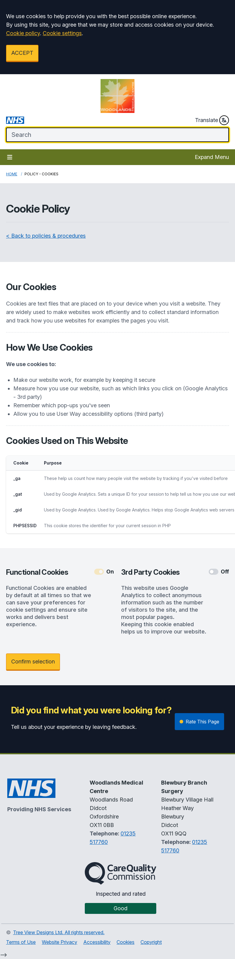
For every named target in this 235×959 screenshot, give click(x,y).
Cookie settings (62, 33)
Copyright (151, 942)
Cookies (125, 942)
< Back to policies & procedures (46, 236)
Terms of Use (21, 942)
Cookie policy (23, 33)
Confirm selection (33, 661)
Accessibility (97, 942)
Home (11, 174)
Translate (212, 120)
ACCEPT (22, 53)
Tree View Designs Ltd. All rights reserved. (58, 932)
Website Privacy (59, 942)
